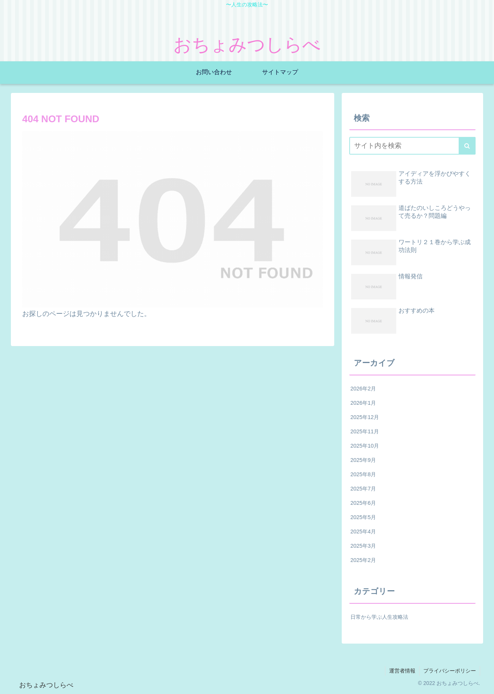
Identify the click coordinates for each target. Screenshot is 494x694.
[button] (467, 146)
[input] (412, 146)
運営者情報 (402, 671)
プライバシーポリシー (449, 671)
